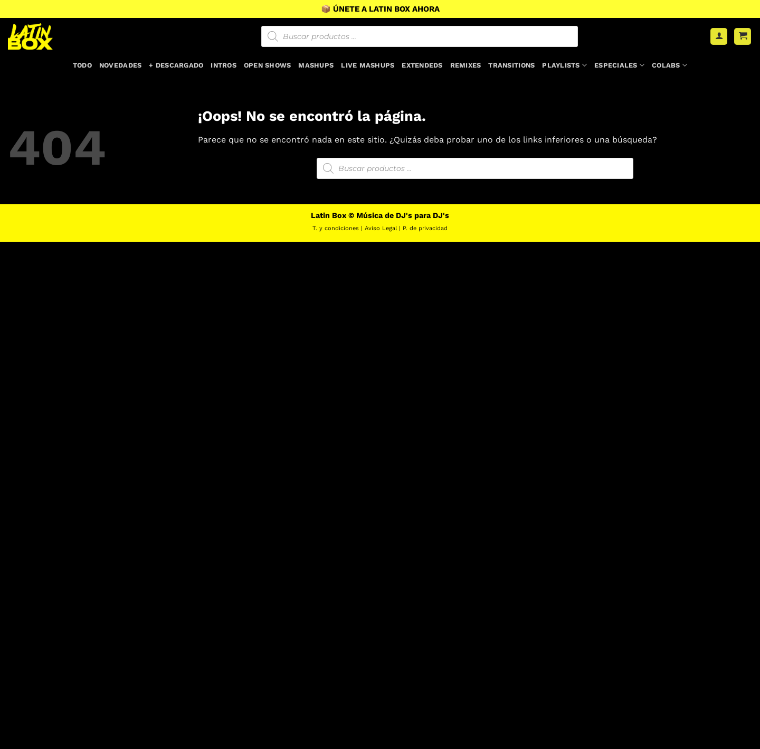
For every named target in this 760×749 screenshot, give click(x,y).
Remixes (465, 65)
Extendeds (422, 65)
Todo (82, 65)
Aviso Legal (381, 228)
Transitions (511, 65)
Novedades (120, 65)
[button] (742, 36)
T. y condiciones (335, 228)
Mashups (316, 65)
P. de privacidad (425, 228)
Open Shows (267, 65)
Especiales (619, 65)
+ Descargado (176, 65)
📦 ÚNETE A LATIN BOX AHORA (380, 9)
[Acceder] (718, 36)
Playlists (564, 65)
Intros (223, 65)
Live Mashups (367, 65)
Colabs (669, 65)
